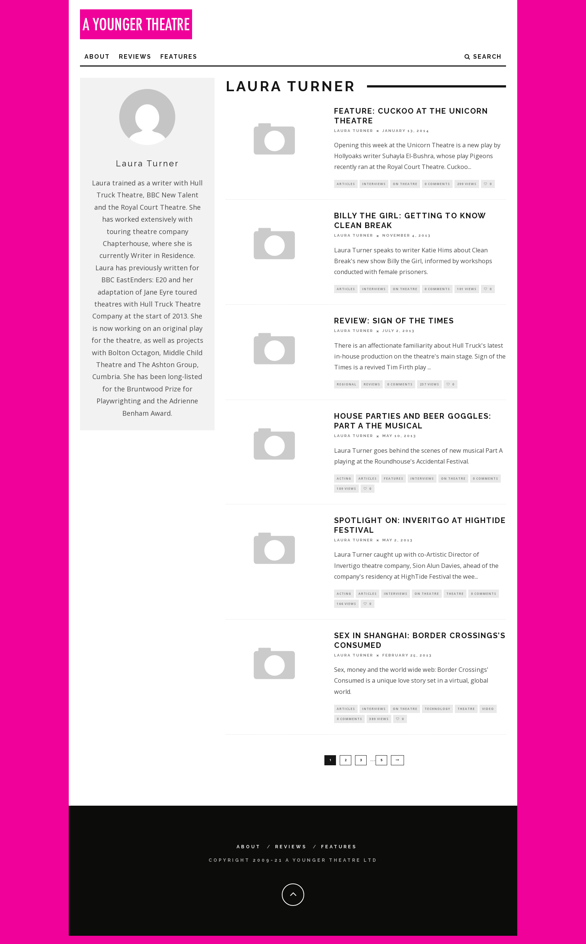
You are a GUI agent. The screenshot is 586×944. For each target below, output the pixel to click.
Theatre (455, 598)
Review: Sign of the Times (394, 322)
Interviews (374, 184)
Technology (437, 715)
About (97, 56)
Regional (347, 386)
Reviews (135, 56)
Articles (346, 184)
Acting (344, 481)
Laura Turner (353, 131)
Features (178, 56)
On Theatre (405, 184)
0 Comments (437, 184)
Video (488, 715)
